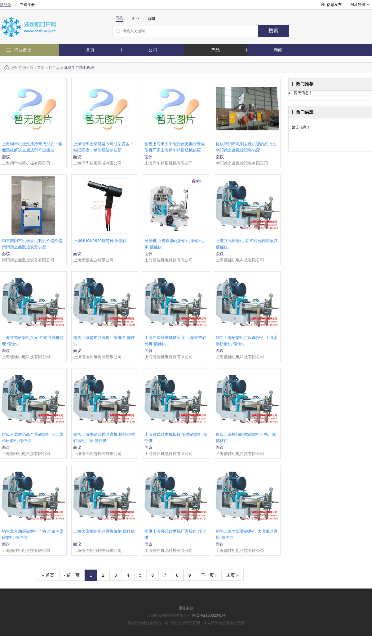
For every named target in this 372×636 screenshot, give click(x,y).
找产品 (54, 67)
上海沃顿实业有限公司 (93, 260)
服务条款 (186, 608)
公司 (152, 49)
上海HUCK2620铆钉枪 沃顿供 (100, 240)
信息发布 (334, 4)
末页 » (232, 575)
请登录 (5, 4)
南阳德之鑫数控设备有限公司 (242, 163)
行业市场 (22, 49)
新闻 (278, 49)
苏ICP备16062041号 (209, 615)
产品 (215, 49)
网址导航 (359, 4)
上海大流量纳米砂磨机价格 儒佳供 (104, 531)
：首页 (39, 67)
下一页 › (209, 575)
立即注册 (27, 4)
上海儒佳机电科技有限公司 (168, 260)
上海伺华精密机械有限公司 (26, 163)
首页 (90, 49)
